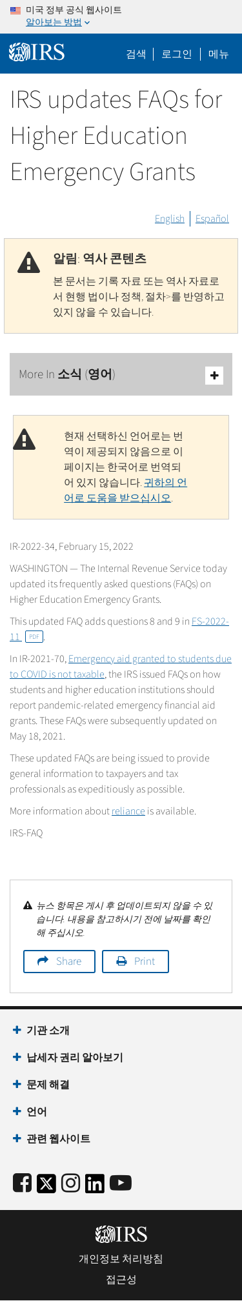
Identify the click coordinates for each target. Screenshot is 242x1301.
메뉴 (218, 54)
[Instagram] (70, 1184)
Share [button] (68, 961)
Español (212, 219)
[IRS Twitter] (46, 1188)
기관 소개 (48, 1031)
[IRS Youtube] (121, 1184)
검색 (136, 54)
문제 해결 (48, 1085)
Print (144, 961)
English (170, 219)
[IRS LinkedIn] (95, 1188)
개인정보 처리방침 (121, 1259)
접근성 (121, 1279)
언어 (36, 1112)
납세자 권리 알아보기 (74, 1058)
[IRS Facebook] (22, 1184)
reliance (128, 811)
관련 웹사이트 (58, 1139)
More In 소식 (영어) (121, 375)
